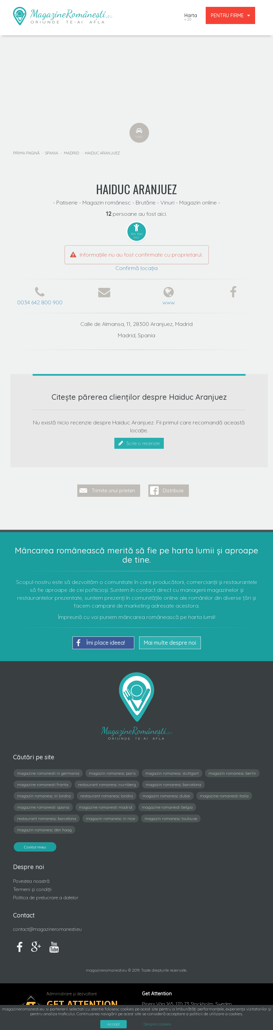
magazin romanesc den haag (44, 828)
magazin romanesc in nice (110, 817)
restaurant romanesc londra (106, 794)
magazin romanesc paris (112, 771)
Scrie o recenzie (139, 443)
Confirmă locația (136, 268)
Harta (190, 17)
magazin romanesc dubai (166, 794)
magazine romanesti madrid (105, 805)
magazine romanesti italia (224, 794)
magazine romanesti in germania (48, 771)
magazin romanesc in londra (44, 794)
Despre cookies (157, 1024)
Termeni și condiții (32, 888)
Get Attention (82, 1003)
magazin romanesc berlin (232, 771)
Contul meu (35, 845)
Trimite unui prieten (113, 489)
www (168, 302)
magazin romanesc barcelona (173, 783)
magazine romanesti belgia (167, 805)
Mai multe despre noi (170, 641)
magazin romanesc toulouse (171, 817)
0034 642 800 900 (39, 302)
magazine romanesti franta (42, 783)
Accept (113, 1024)
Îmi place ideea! (100, 641)
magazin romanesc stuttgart (172, 771)
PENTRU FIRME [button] (230, 15)
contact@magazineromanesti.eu (47, 928)
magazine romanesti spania (43, 805)
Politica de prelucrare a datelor (45, 896)
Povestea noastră (31, 880)
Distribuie (173, 489)
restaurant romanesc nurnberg (107, 783)
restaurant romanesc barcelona (46, 817)
